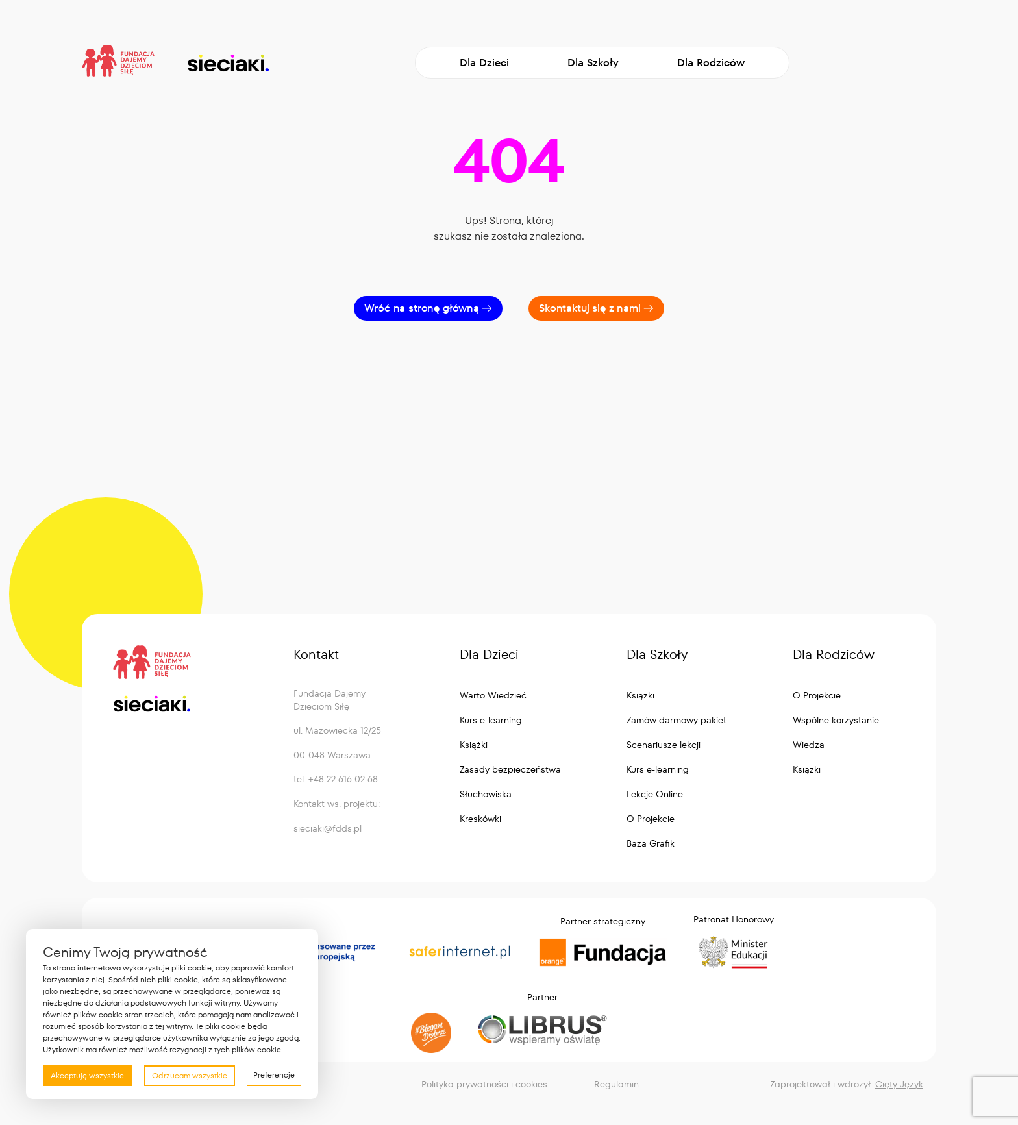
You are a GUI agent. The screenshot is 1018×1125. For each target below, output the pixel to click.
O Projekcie (651, 818)
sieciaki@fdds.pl (327, 828)
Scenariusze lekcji (664, 744)
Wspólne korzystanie (836, 719)
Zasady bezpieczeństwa (510, 769)
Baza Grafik (651, 843)
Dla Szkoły (593, 62)
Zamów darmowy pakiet (676, 719)
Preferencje (274, 1074)
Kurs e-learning (491, 719)
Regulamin (616, 1084)
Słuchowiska (486, 793)
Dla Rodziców (711, 62)
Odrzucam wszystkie (189, 1075)
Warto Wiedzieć (493, 695)
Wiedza (809, 744)
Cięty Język (899, 1084)
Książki (474, 744)
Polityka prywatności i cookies (484, 1084)
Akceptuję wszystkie (87, 1075)
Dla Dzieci (484, 62)
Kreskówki (480, 818)
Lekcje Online (655, 793)
